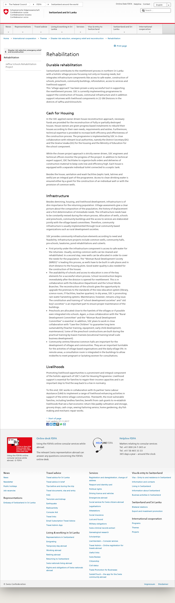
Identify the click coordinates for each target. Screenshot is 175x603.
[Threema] (58, 424)
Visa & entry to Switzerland (98, 29)
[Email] (64, 424)
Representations (23, 29)
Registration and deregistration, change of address (108, 479)
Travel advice (41, 29)
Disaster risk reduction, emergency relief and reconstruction (77, 38)
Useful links (94, 552)
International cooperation (149, 29)
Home (6, 38)
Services (80, 29)
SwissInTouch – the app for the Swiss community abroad (105, 575)
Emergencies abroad (98, 498)
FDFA (39, 4)
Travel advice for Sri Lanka (58, 478)
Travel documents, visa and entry (60, 491)
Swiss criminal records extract (102, 528)
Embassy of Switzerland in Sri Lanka (19, 503)
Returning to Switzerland (57, 559)
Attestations (94, 511)
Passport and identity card (100, 485)
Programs (136, 523)
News (8, 29)
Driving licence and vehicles (101, 493)
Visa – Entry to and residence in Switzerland (151, 478)
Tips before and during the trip (60, 486)
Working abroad (53, 550)
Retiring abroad (53, 555)
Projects (135, 532)
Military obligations (98, 524)
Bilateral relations (140, 507)
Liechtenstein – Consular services (103, 541)
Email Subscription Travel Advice (60, 521)
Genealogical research (99, 532)
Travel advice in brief (55, 482)
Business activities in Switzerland (146, 495)
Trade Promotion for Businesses (103, 570)
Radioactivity (52, 508)
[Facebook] (48, 424)
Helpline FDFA (128, 438)
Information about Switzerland (146, 491)
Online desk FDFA (47, 438)
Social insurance (96, 515)
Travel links (51, 517)
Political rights (95, 489)
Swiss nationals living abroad (59, 563)
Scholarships (94, 537)
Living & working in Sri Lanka (61, 29)
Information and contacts (143, 482)
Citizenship (94, 561)
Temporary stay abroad (56, 546)
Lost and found (96, 519)
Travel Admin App (54, 525)
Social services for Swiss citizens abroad (106, 502)
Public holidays (10, 486)
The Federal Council (18, 4)
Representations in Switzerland (60, 537)
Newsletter (8, 482)
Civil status (93, 566)
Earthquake (51, 504)
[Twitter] (51, 424)
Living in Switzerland (141, 486)
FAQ (48, 495)
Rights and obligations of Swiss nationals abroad (64, 569)
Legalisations (95, 506)
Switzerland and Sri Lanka (124, 29)
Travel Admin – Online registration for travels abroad (106, 546)
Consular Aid (52, 512)
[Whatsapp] (61, 424)
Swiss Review (95, 557)
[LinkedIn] (54, 424)
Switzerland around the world (64, 4)
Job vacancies (9, 491)
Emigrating (51, 542)
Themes (43, 38)
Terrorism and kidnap (56, 499)
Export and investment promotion (147, 511)
